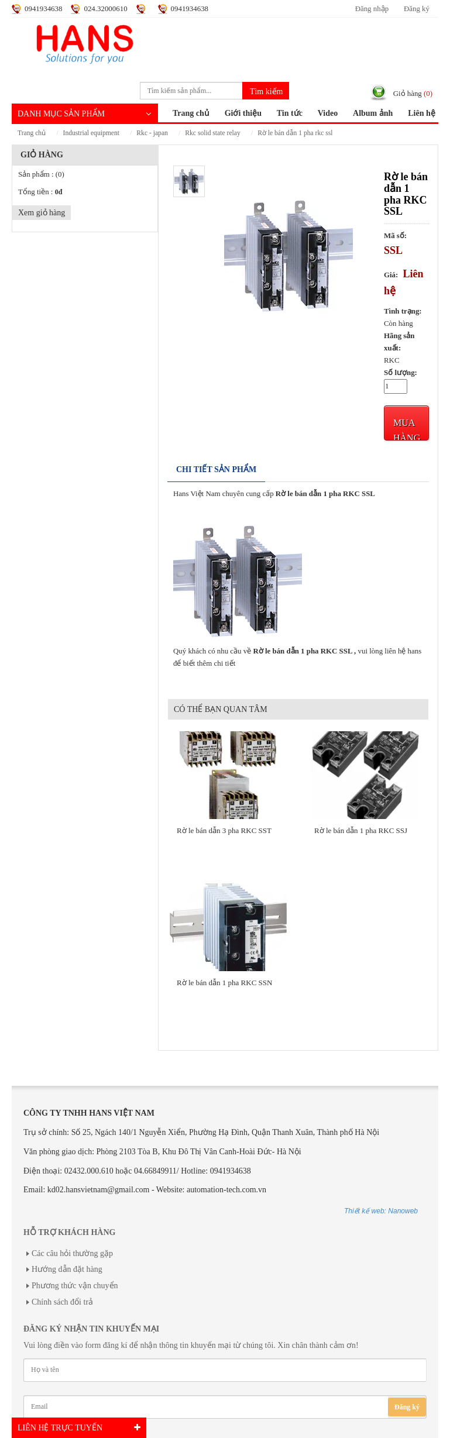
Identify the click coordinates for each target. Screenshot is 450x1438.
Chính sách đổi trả (62, 1302)
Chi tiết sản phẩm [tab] (216, 469)
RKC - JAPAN (152, 133)
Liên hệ (421, 113)
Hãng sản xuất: (399, 342)
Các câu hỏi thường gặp (72, 1253)
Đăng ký (417, 9)
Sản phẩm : (41, 174)
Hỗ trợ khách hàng (69, 1232)
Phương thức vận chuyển (75, 1285)
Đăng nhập (372, 9)
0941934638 (43, 9)
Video (328, 113)
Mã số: (395, 236)
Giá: (391, 275)
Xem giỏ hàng (41, 212)
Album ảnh (373, 113)
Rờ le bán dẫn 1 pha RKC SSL (294, 133)
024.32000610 (105, 9)
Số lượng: (400, 373)
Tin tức (290, 113)
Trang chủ (191, 113)
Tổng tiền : (40, 192)
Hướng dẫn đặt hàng (67, 1269)
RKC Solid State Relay (212, 133)
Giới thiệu (243, 113)
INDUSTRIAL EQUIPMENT (91, 133)
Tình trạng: (403, 311)
